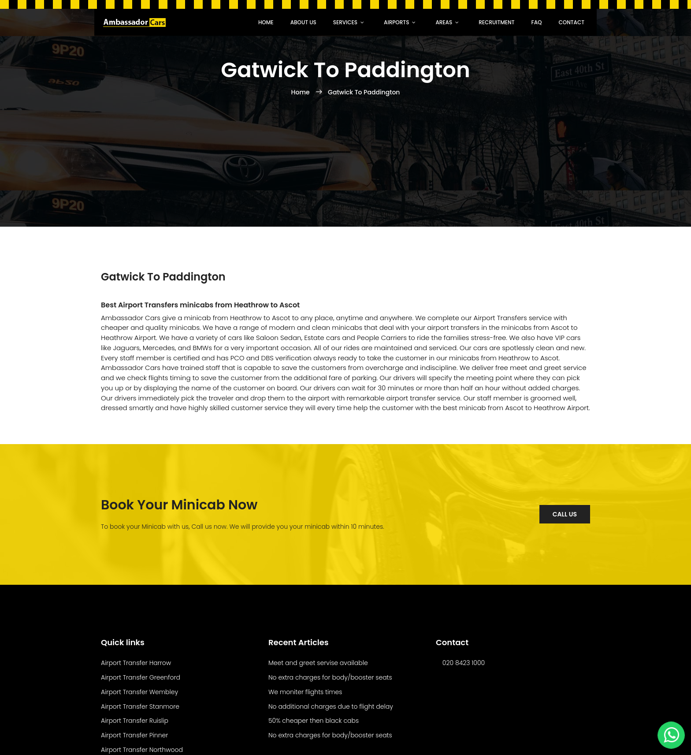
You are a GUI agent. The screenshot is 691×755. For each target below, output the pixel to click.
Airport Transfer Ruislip (134, 720)
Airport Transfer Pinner (134, 735)
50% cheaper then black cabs (313, 720)
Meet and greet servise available (318, 662)
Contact (571, 22)
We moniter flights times (305, 692)
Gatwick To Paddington (364, 92)
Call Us (565, 514)
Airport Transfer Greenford (140, 677)
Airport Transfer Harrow (136, 662)
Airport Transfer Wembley (139, 692)
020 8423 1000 (463, 662)
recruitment (496, 22)
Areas (443, 22)
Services (345, 22)
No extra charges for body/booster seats (330, 677)
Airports (396, 22)
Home (266, 22)
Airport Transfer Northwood (142, 749)
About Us (303, 22)
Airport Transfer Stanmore (140, 706)
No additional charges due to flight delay (330, 706)
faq (536, 22)
